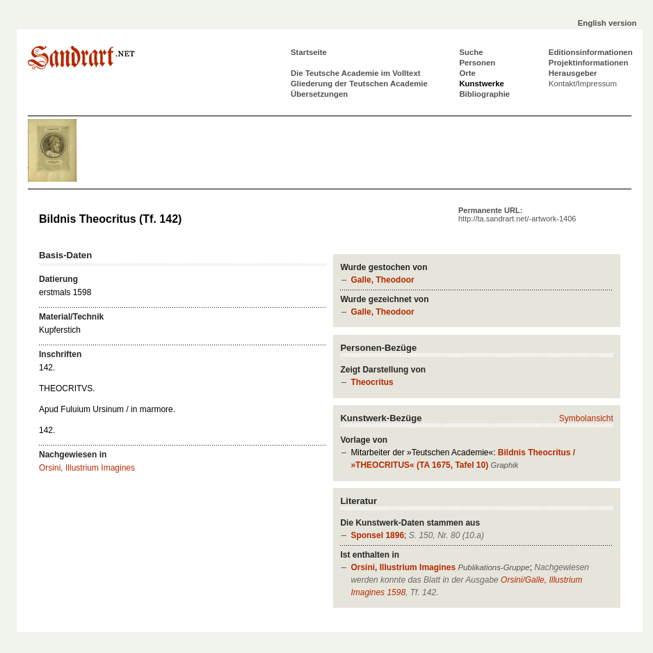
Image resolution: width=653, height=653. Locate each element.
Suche (471, 52)
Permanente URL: (517, 214)
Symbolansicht (586, 418)
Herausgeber (573, 73)
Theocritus (371, 382)
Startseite (309, 52)
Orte (467, 73)
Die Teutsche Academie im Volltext (356, 73)
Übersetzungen (319, 94)
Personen (477, 62)
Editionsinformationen (591, 52)
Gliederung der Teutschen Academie (359, 83)
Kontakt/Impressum (583, 83)
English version (607, 23)
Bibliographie (484, 94)
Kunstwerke (481, 83)
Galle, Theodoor (382, 280)
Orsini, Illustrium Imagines (403, 567)
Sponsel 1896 (377, 535)
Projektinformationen (589, 62)
